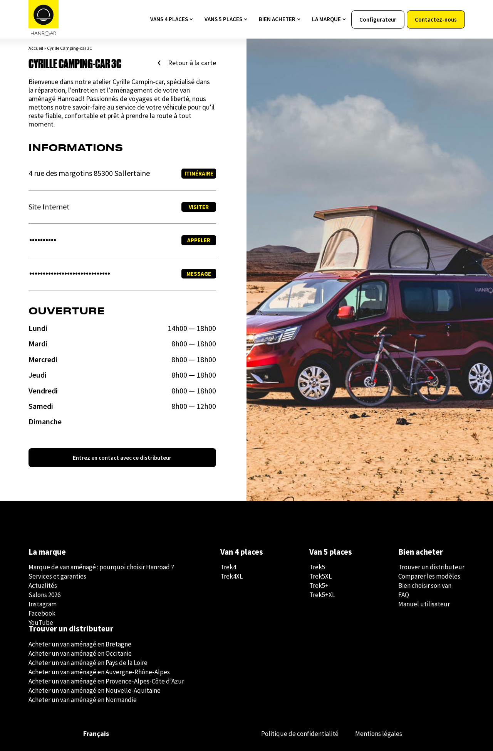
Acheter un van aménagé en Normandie (83, 700)
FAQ (403, 595)
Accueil (36, 48)
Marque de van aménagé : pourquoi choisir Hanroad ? (101, 567)
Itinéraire (198, 173)
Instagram (43, 604)
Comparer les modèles (429, 576)
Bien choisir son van (424, 585)
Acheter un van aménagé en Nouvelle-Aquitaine (95, 690)
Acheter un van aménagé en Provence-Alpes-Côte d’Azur (106, 681)
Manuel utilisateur (424, 604)
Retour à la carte (192, 63)
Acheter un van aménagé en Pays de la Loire (88, 663)
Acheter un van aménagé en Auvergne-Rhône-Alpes (99, 672)
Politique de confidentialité (300, 733)
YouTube (41, 622)
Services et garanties (57, 576)
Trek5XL (320, 576)
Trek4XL (231, 576)
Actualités (43, 585)
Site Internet (49, 206)
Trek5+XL (322, 595)
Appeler (198, 240)
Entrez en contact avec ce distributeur (122, 457)
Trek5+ (319, 585)
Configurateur (377, 19)
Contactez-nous (436, 19)
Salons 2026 (44, 595)
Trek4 (228, 567)
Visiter (199, 207)
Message (198, 273)
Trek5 (317, 567)
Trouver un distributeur (431, 567)
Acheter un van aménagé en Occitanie (80, 653)
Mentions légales (378, 733)
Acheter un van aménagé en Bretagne (80, 644)
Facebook (42, 613)
